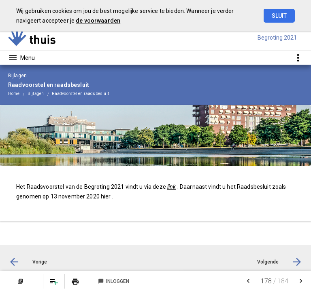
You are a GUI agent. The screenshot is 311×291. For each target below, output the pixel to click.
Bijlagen (36, 93)
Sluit (279, 16)
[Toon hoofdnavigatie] (21, 58)
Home (13, 93)
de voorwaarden (98, 20)
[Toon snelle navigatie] (298, 58)
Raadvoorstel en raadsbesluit (80, 93)
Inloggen (113, 281)
